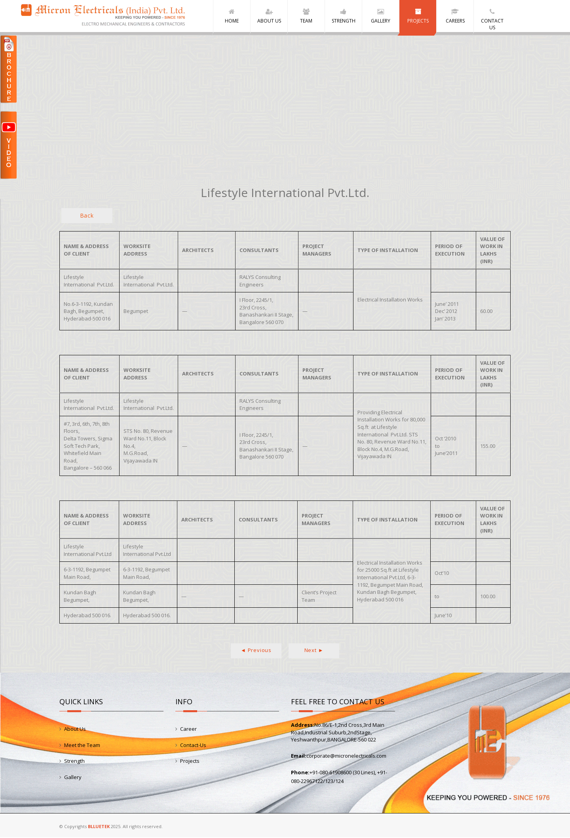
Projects (190, 761)
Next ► (314, 650)
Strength (74, 761)
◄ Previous (256, 650)
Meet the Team (82, 745)
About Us (75, 729)
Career (188, 729)
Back (87, 216)
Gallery (73, 777)
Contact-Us (193, 745)
